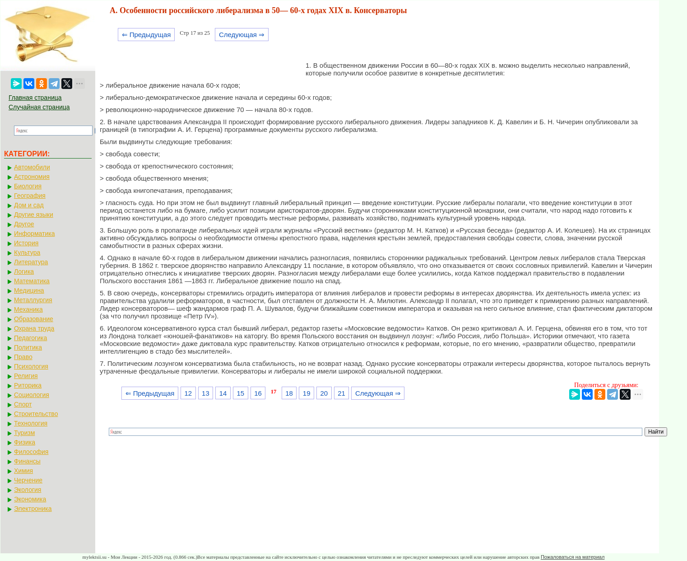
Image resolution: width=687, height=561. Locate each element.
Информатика (34, 233)
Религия (26, 375)
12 (188, 393)
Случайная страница (39, 107)
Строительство (36, 413)
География (30, 195)
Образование (33, 319)
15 (240, 393)
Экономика (30, 499)
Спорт (23, 404)
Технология (30, 423)
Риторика (28, 385)
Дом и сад (29, 205)
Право (23, 356)
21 (341, 393)
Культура (27, 252)
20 (324, 393)
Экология (27, 489)
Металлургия (33, 300)
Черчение (28, 480)
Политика (28, 347)
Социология (31, 394)
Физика (24, 442)
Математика (32, 281)
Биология (28, 186)
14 (223, 393)
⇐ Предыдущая (146, 34)
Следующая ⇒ (242, 34)
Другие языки (33, 214)
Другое (24, 224)
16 (258, 393)
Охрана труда (34, 328)
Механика (28, 309)
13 (205, 393)
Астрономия (32, 176)
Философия (31, 451)
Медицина (29, 290)
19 (307, 393)
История (26, 243)
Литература (31, 262)
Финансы (27, 461)
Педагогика (30, 337)
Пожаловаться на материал (572, 557)
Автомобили (32, 167)
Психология (31, 366)
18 (289, 393)
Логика (24, 271)
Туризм (24, 432)
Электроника (33, 508)
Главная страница (35, 97)
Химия (23, 470)
